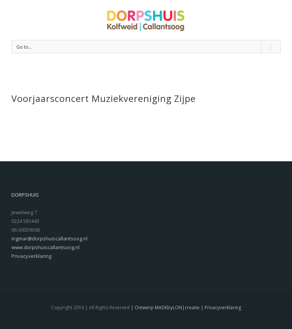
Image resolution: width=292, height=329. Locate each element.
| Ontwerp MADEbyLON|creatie (165, 307)
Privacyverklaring (31, 256)
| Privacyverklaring (220, 307)
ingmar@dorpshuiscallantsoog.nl (49, 238)
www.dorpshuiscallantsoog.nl (45, 247)
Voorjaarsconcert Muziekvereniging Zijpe (103, 98)
